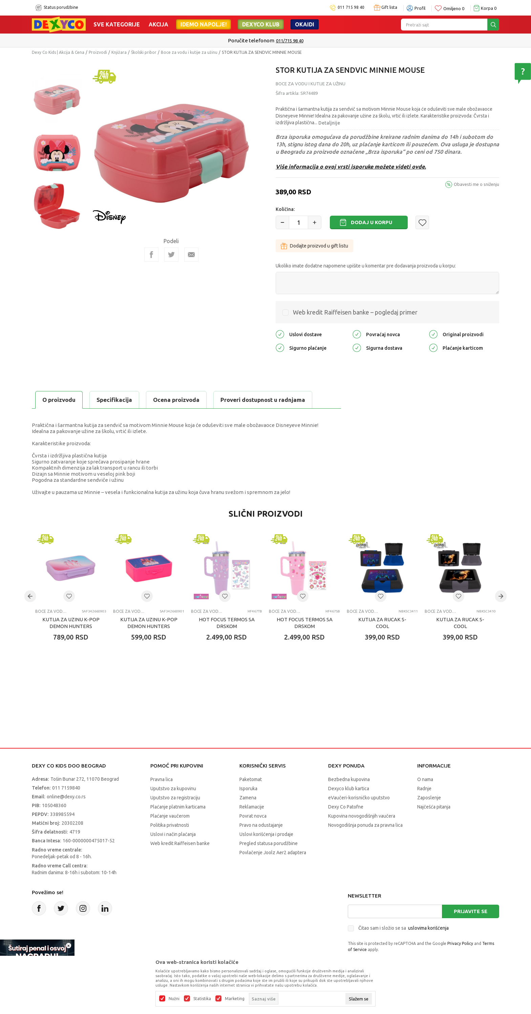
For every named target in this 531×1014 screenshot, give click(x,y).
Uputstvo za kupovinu (173, 788)
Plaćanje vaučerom (170, 816)
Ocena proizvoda (176, 399)
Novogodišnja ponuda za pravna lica (365, 825)
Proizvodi (98, 52)
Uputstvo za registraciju (175, 797)
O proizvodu (59, 399)
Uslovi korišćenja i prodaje (266, 834)
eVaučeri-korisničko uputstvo (359, 797)
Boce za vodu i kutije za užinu (189, 52)
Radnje (424, 788)
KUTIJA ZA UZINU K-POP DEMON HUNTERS (71, 623)
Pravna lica (161, 779)
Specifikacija (114, 399)
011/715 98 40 (289, 40)
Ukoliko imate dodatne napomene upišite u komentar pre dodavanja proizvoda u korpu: (366, 265)
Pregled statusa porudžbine (268, 843)
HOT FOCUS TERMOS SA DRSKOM (227, 623)
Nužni (174, 999)
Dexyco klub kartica (348, 788)
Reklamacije (251, 807)
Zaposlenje (429, 797)
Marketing (235, 999)
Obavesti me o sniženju (476, 184)
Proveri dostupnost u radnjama (262, 399)
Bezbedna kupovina (349, 779)
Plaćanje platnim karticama (178, 807)
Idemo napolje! (203, 24)
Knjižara (119, 52)
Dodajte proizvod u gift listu (314, 246)
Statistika (202, 999)
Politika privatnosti (169, 825)
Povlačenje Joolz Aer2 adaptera (272, 852)
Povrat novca (253, 816)
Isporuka (248, 788)
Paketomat (250, 779)
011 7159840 (66, 788)
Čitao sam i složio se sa (403, 928)
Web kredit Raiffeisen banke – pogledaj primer (355, 312)
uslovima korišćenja (428, 928)
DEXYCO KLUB (260, 24)
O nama (425, 779)
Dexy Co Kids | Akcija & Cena (58, 52)
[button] (422, 222)
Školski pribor (143, 52)
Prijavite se (470, 911)
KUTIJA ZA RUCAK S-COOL (382, 623)
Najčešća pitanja (433, 807)
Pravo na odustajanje (261, 825)
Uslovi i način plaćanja (173, 834)
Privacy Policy (460, 943)
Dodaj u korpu (371, 222)
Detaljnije (329, 123)
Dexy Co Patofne (345, 807)
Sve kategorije (116, 24)
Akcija (158, 24)
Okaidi (304, 24)
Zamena (247, 797)
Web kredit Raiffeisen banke (180, 843)
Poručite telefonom (251, 40)
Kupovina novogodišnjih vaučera (361, 816)
